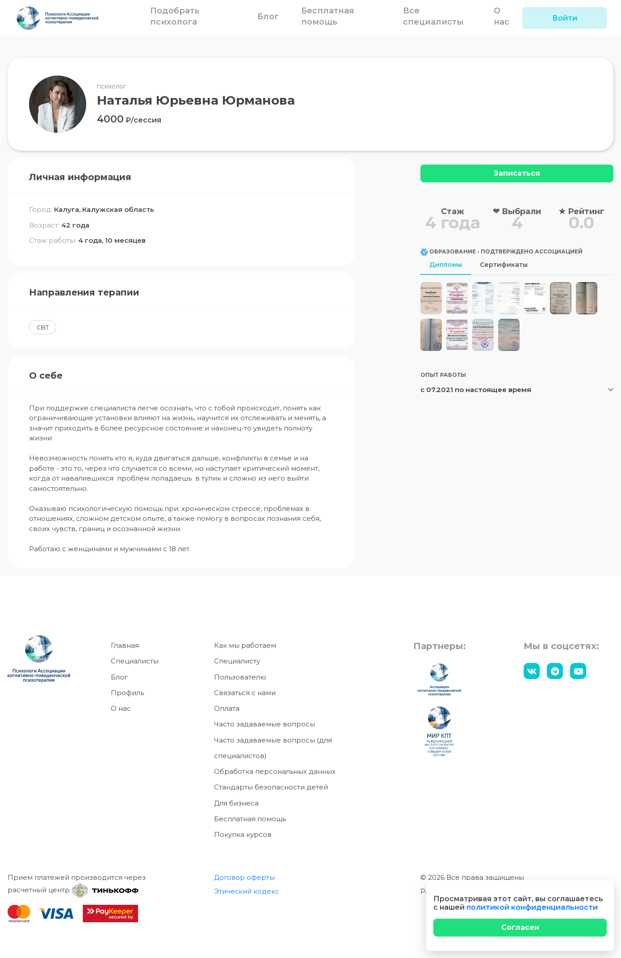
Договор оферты (245, 877)
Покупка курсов (243, 834)
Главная (125, 645)
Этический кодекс (247, 891)
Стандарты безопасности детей (271, 787)
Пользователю (240, 677)
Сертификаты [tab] (504, 265)
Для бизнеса (236, 803)
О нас (121, 708)
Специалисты (135, 661)
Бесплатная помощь (250, 819)
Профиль (127, 692)
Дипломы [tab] (445, 265)
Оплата (226, 708)
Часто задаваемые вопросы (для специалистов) (273, 748)
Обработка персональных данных (275, 771)
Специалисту (237, 661)
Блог (269, 16)
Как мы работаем (245, 645)
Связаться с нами (245, 692)
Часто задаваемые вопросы (264, 724)
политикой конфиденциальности (532, 907)
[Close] (520, 928)
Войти (564, 18)
